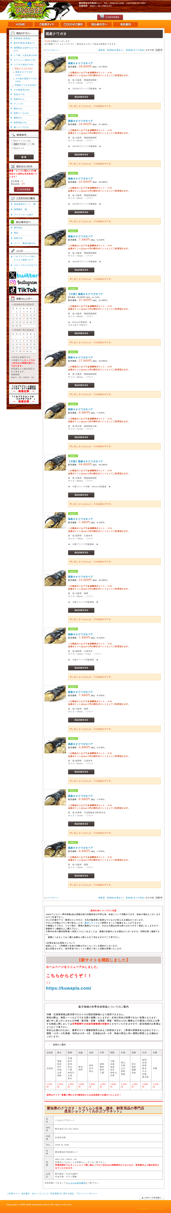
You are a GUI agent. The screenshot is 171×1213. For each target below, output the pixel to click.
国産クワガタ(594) (24, 68)
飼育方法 (18, 238)
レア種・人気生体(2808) (26, 55)
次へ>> (55, 50)
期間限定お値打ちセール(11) (26, 49)
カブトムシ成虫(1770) (25, 60)
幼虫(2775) (19, 94)
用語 (16, 233)
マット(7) (18, 104)
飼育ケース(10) (21, 113)
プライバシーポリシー (87, 1193)
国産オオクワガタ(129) (24, 73)
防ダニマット (91, 923)
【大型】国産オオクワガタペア (85, 294)
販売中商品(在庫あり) (24, 43)
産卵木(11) (19, 99)
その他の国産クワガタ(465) (26, 79)
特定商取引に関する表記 (62, 1193)
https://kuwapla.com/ (68, 988)
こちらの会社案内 (77, 1183)
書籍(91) (18, 118)
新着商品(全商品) (22, 38)
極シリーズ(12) (21, 127)
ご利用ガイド (13, 1193)
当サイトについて (40, 1193)
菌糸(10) (18, 108)
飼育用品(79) (20, 122)
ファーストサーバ (157, 1209)
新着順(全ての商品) (135, 50)
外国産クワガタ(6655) (26, 85)
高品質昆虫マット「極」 (26, 204)
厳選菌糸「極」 (21, 209)
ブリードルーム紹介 (23, 214)
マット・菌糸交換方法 (25, 243)
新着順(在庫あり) (115, 50)
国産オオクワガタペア (80, 63)
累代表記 (18, 227)
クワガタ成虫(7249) (23, 64)
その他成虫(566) (22, 90)
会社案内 (25, 1193)
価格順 (101, 50)
